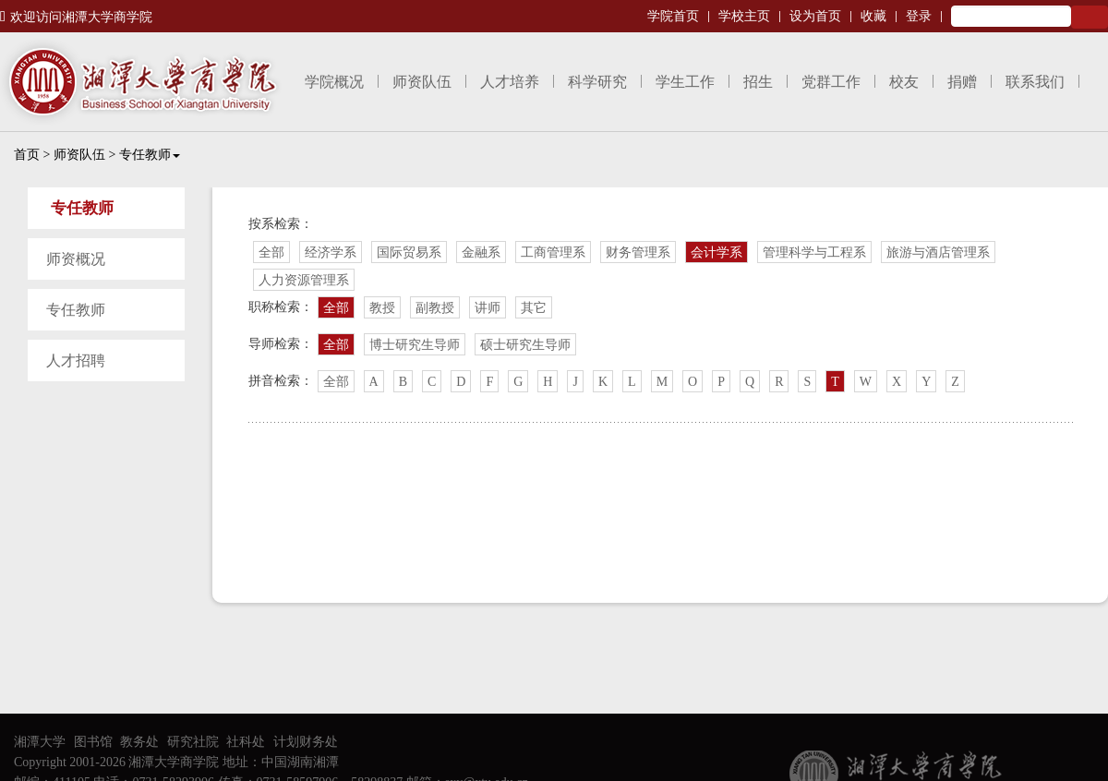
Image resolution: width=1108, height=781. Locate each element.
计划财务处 (305, 742)
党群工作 (831, 82)
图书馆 (93, 742)
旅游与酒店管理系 (938, 252)
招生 (758, 82)
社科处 (245, 742)
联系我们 (1035, 82)
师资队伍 (422, 82)
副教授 (435, 308)
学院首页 (673, 16)
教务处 (139, 742)
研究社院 (193, 742)
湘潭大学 (40, 742)
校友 (904, 82)
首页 (27, 155)
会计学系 (716, 252)
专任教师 (149, 155)
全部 (271, 252)
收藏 (873, 16)
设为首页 (815, 16)
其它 (534, 308)
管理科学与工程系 (814, 252)
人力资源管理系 (304, 280)
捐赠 (962, 82)
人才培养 (509, 82)
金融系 (481, 252)
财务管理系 (638, 252)
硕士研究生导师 (525, 345)
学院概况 (334, 82)
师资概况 (75, 259)
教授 (382, 308)
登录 (919, 16)
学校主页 (744, 16)
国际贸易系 (409, 252)
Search (1089, 17)
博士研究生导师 (414, 345)
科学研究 (597, 82)
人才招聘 (75, 360)
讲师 (487, 308)
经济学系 (330, 252)
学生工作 (685, 82)
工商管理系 (553, 252)
